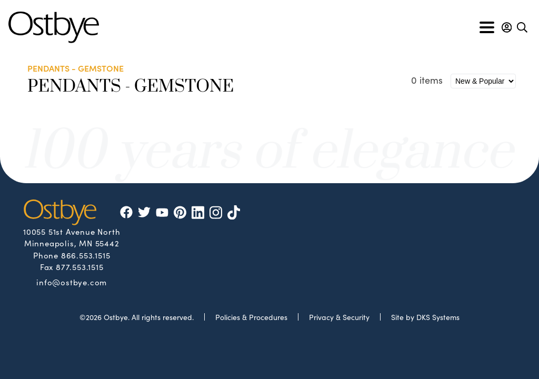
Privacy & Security (339, 317)
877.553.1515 (80, 266)
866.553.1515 (86, 255)
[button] (507, 27)
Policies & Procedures (251, 317)
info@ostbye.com (71, 281)
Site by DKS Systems (425, 317)
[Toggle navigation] (487, 27)
